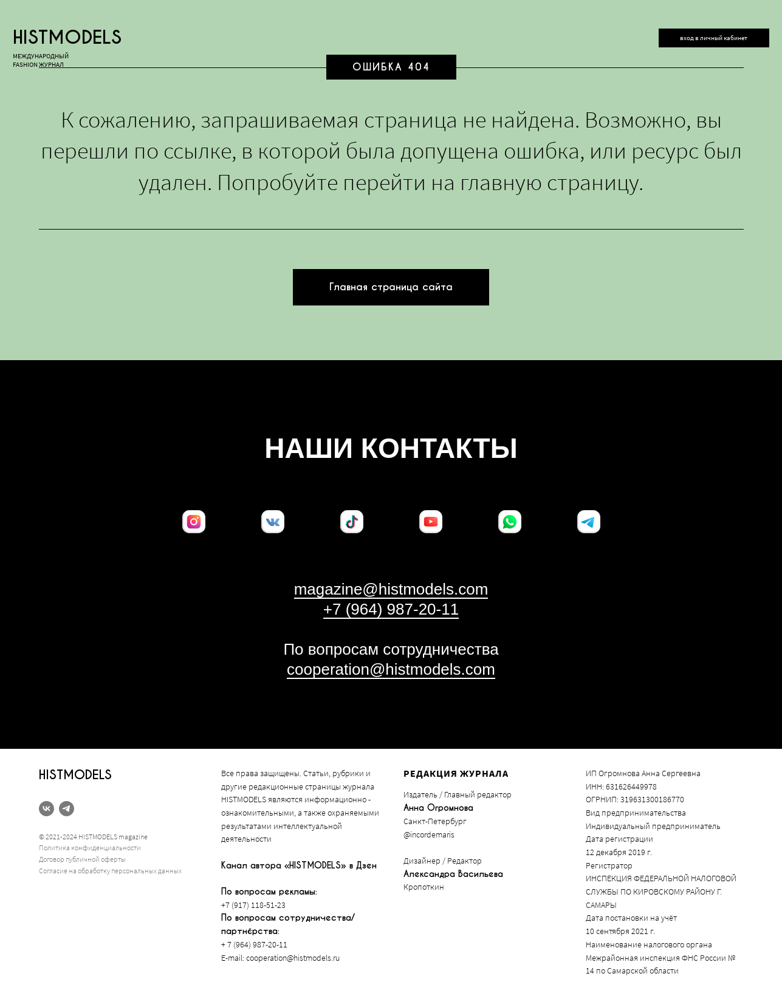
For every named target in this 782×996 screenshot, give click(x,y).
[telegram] (66, 808)
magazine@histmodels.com (391, 589)
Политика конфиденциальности (90, 847)
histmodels (67, 37)
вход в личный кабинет (713, 37)
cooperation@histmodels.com (391, 669)
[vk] (46, 808)
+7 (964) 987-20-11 (391, 609)
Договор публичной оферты (82, 859)
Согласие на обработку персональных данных (110, 870)
